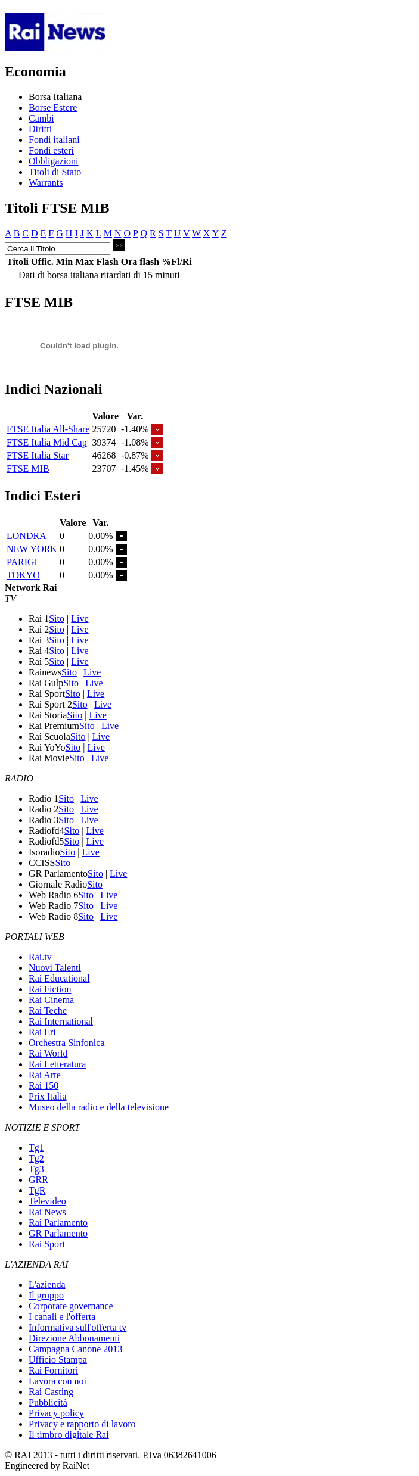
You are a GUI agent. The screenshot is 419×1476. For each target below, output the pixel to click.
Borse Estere (53, 107)
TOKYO (23, 575)
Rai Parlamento (58, 1222)
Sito (56, 619)
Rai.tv (40, 957)
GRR (38, 1180)
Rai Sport (47, 1244)
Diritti (40, 129)
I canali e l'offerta (62, 1317)
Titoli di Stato (55, 172)
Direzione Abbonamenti (74, 1338)
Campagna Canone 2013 (75, 1349)
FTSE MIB (28, 468)
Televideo (47, 1201)
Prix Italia (48, 1096)
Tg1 (36, 1147)
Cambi (41, 118)
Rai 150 (43, 1085)
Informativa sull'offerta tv (77, 1327)
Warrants (46, 183)
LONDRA (26, 536)
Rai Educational (59, 978)
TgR (37, 1190)
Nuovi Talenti (55, 968)
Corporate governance (71, 1306)
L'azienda (47, 1284)
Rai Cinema (51, 1000)
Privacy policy (56, 1413)
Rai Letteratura (57, 1064)
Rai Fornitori (53, 1370)
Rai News (47, 1212)
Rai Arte (45, 1075)
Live (79, 619)
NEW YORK (32, 549)
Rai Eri (42, 1032)
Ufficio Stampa (58, 1359)
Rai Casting (51, 1392)
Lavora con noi (57, 1381)
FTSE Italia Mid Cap (47, 442)
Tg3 (36, 1169)
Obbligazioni (54, 161)
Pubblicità (48, 1402)
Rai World (48, 1053)
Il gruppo (46, 1295)
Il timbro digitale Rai (69, 1435)
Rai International (61, 1021)
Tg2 (36, 1158)
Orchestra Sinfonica (67, 1043)
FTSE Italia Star (38, 455)
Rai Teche (48, 1010)
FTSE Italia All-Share (48, 429)
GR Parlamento (58, 1233)
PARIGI (22, 562)
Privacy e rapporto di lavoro (82, 1424)
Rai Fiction (50, 989)
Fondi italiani (54, 140)
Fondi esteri (51, 150)
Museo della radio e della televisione (99, 1107)
